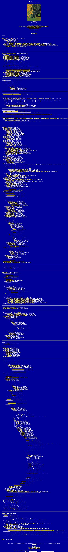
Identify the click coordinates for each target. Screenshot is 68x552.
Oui (9, 224)
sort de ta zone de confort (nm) (11, 46)
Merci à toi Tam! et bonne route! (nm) (10, 151)
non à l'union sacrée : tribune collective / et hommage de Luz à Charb (14, 303)
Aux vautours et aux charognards (7, 49)
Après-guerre (14, 237)
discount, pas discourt (10, 172)
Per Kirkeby (34, 21)
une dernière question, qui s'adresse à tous (9, 53)
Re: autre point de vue (9, 294)
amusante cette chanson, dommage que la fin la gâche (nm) (16, 175)
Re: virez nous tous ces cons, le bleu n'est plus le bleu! (12, 94)
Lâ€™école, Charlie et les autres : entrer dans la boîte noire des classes (15, 296)
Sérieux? (7, 220)
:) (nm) (10, 284)
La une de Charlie (5, 272)
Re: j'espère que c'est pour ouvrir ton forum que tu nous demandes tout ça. (16, 66)
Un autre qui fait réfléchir (10, 280)
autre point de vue (6, 293)
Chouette (4, 54)
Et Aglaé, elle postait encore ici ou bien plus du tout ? (12, 262)
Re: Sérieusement (7, 317)
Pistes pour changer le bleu (14, 246)
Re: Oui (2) (14, 395)
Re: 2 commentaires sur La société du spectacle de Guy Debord (13, 312)
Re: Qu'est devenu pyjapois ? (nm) (11, 217)
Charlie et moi (5, 277)
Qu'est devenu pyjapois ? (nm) (9, 215)
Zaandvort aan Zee (5, 127)
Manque (4, 247)
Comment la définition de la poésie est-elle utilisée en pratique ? (38, 26)
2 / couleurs (6, 40)
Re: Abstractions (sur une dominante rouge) (10, 308)
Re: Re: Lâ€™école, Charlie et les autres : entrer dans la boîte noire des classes (19, 298)
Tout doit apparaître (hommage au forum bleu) (10, 117)
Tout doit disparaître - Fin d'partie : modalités (11, 147)
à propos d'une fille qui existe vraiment (8, 110)
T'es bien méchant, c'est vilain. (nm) (10, 177)
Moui (9, 320)
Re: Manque (9, 249)
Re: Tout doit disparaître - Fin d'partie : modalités (12, 148)
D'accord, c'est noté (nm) (13, 123)
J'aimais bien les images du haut (8, 261)
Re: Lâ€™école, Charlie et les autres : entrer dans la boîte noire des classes (16, 297)
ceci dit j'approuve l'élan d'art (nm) (10, 99)
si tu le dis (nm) (19, 413)
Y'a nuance (10, 245)
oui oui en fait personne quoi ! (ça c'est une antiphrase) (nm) (27, 416)
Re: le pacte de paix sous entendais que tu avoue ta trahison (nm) (19, 170)
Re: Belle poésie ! (7, 81)
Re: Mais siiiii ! (11, 251)
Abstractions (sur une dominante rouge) (8, 307)
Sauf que (7, 276)
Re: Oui (11, 225)
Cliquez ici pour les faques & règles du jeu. (34, 27)
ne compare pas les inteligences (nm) (14, 122)
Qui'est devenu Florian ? (10, 183)
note (7, 42)
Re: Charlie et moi (7, 278)
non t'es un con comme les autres (8, 360)
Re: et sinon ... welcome (7, 266)
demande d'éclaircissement (10, 180)
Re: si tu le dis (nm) (21, 414)
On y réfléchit (9, 222)
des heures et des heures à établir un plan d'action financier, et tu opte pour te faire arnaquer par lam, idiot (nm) (28, 171)
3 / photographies (8, 41)
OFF (4, 163)
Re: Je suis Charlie (7, 373)
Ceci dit (16, 241)
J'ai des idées (10, 258)
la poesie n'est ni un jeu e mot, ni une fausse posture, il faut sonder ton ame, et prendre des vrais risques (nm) (22, 43)
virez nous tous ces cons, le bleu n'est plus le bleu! (10, 93)
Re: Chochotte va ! (12, 235)
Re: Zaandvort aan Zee (7, 128)
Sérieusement (5, 316)
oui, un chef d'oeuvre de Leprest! (11, 145)
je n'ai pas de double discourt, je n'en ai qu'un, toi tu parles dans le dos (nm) (18, 167)
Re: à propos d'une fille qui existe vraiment (10, 111)
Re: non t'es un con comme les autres (12, 363)
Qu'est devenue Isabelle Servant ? (11, 216)
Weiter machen (16, 240)
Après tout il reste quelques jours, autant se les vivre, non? (12, 97)
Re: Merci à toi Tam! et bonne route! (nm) (12, 152)
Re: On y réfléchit (11, 223)
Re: (8, 192)
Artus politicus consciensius (6, 80)
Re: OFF (5, 173)
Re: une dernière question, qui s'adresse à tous (11, 56)
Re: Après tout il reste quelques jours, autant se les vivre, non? (13, 103)
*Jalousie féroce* (8, 282)
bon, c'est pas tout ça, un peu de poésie (8, 38)
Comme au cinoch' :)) (9, 400)
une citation (4, 347)
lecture (7, 336)
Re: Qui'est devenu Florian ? (11, 184)
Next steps (7, 154)
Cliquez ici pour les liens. (34, 29)
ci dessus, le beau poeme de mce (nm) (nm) (12, 102)
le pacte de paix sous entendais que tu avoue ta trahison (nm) (18, 169)
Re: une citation (6, 348)
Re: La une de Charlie (7, 273)
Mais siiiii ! (9, 250)
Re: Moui (11, 321)
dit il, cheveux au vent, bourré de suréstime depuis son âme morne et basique (18, 121)
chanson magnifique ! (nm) (10, 146)
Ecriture (3, 35)
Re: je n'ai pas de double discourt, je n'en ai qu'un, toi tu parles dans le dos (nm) (20, 168)
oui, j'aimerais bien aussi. (14, 252)
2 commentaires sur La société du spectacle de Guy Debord (12, 311)
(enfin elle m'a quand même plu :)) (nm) (14, 176)
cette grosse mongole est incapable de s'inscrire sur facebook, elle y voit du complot (18, 179)
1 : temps (4, 39)
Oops (7, 221)
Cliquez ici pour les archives (34, 28)
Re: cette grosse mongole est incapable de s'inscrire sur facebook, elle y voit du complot (20, 181)
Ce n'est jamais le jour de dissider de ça (12, 377)
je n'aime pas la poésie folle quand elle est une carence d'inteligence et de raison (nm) (17, 112)
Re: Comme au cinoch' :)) (12, 403)
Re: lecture (8, 337)
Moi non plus (10, 283)
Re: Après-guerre (16, 239)
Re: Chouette (6, 55)
